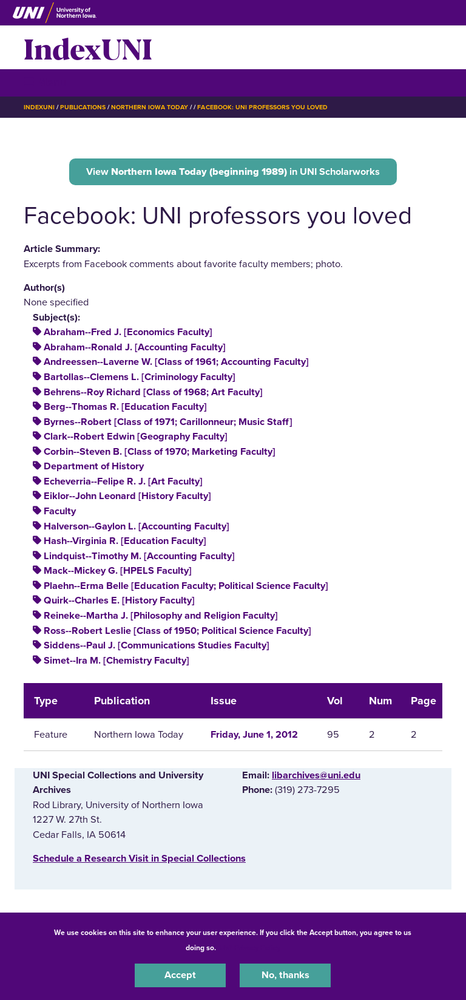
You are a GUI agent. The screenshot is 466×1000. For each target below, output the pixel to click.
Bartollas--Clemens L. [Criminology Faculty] (139, 377)
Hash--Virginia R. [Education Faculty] (125, 541)
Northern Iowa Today (150, 107)
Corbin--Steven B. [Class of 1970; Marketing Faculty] (159, 452)
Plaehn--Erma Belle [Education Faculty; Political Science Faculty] (186, 586)
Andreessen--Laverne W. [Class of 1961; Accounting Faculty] (176, 362)
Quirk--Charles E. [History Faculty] (119, 600)
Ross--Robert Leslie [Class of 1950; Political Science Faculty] (177, 631)
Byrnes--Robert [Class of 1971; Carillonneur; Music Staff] (168, 422)
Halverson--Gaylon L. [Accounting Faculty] (136, 526)
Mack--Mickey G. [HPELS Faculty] (118, 571)
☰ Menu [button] (45, 82)
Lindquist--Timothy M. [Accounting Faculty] (139, 556)
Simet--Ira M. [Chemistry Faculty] (116, 661)
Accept (180, 975)
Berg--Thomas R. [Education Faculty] (125, 407)
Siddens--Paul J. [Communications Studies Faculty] (156, 645)
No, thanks (285, 975)
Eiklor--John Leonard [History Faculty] (127, 496)
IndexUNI (88, 47)
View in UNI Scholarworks (233, 172)
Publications (82, 107)
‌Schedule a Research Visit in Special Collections (139, 858)
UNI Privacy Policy (250, 948)
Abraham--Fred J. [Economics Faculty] (128, 332)
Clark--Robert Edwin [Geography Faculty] (136, 436)
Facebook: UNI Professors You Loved (262, 107)
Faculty (60, 511)
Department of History (94, 466)
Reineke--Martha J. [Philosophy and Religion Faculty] (161, 616)
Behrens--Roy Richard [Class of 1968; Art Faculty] (153, 392)
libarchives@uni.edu (316, 775)
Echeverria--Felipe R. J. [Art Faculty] (123, 481)
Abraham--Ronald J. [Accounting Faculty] (135, 347)
